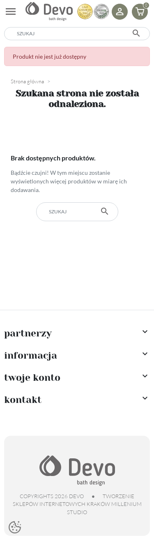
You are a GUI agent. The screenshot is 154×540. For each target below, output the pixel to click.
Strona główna (27, 81)
